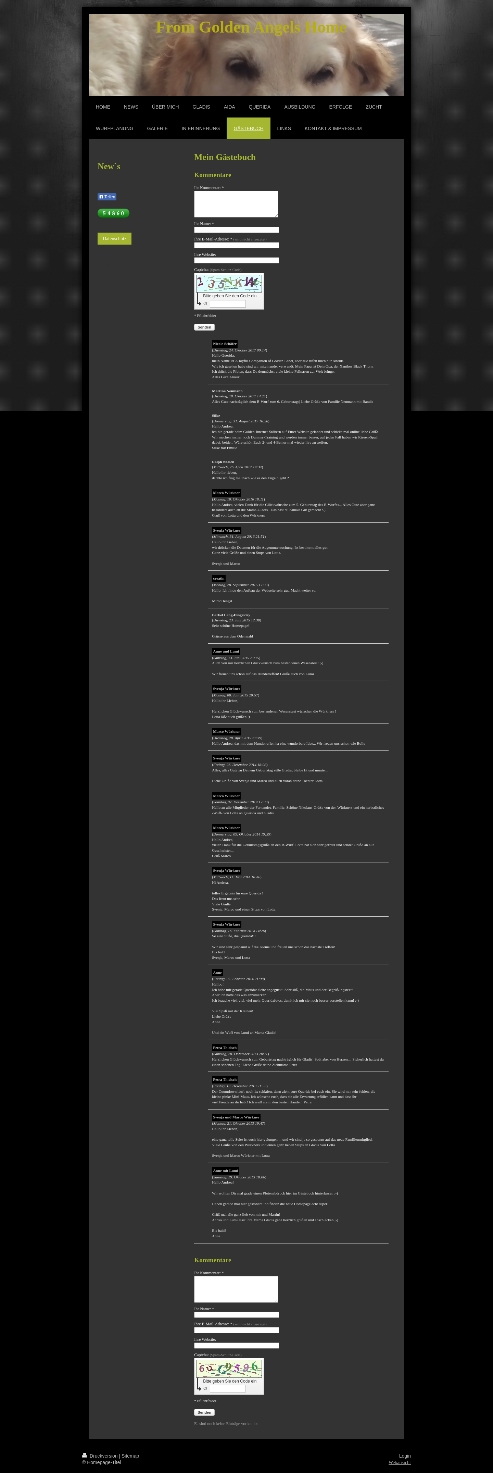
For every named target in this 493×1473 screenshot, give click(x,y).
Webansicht (400, 1462)
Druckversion (100, 1456)
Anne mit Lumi (225, 1170)
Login (405, 1456)
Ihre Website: (205, 254)
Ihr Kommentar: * (209, 187)
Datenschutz (114, 238)
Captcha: (218, 269)
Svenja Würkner (226, 530)
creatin (218, 578)
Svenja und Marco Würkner (236, 1117)
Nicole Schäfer (225, 344)
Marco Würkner (226, 493)
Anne (217, 972)
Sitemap (130, 1456)
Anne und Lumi (226, 651)
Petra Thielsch (225, 1047)
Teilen (107, 197)
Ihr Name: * (204, 223)
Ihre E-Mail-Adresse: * (230, 239)
